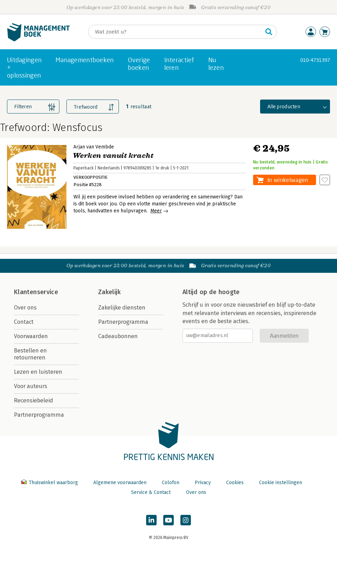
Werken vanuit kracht (113, 155)
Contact (24, 322)
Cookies (235, 483)
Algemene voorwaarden (119, 483)
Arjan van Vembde (93, 147)
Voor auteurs (30, 386)
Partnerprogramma (39, 414)
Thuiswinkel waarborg (50, 483)
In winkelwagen (287, 179)
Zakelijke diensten (121, 307)
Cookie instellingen (280, 483)
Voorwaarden (31, 336)
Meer (156, 211)
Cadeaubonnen (118, 336)
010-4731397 (315, 60)
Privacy (203, 483)
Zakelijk (109, 292)
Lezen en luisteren (38, 372)
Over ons (25, 307)
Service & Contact (151, 492)
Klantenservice (36, 292)
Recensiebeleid (33, 400)
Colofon (170, 483)
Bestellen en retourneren (30, 354)
